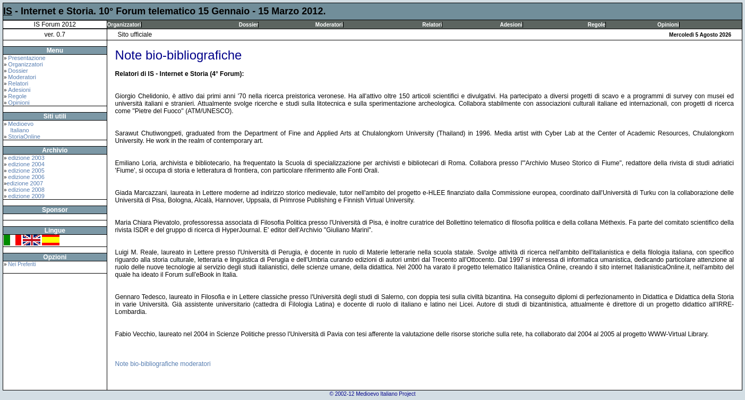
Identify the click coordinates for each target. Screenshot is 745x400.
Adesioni (511, 25)
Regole (596, 25)
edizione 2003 (26, 158)
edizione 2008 (26, 189)
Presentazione (26, 58)
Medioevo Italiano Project (385, 394)
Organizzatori (124, 25)
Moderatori (329, 25)
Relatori (432, 25)
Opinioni (668, 25)
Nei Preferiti (22, 264)
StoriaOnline (24, 136)
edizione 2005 (26, 170)
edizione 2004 (26, 164)
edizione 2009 (26, 196)
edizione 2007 (25, 183)
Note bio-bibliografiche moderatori (163, 364)
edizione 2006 (26, 177)
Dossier (249, 25)
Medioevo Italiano (18, 127)
